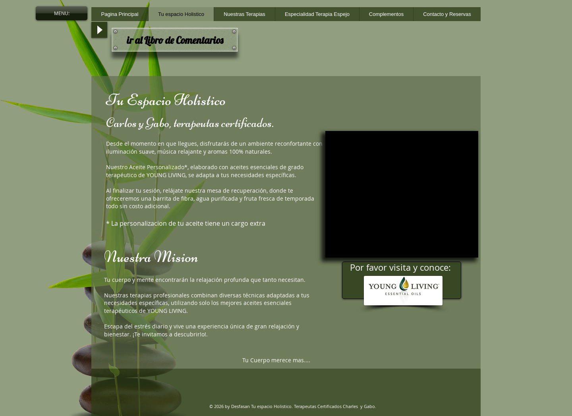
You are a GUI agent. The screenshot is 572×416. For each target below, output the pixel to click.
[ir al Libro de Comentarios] (175, 40)
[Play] (99, 30)
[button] (61, 13)
